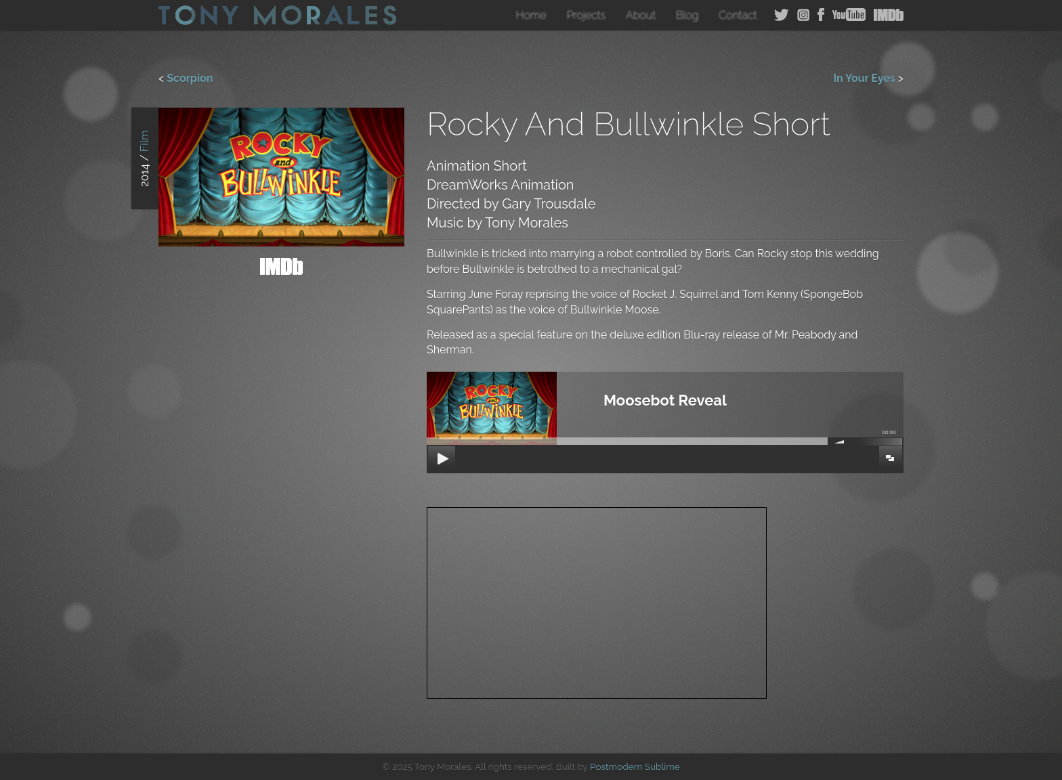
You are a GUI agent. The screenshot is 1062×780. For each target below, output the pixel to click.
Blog (687, 15)
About (641, 15)
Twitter (781, 15)
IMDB (889, 15)
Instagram (803, 15)
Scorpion (190, 78)
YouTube (849, 15)
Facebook (820, 15)
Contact (738, 15)
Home (531, 15)
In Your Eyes (864, 78)
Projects (586, 15)
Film (144, 141)
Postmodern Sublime (635, 766)
